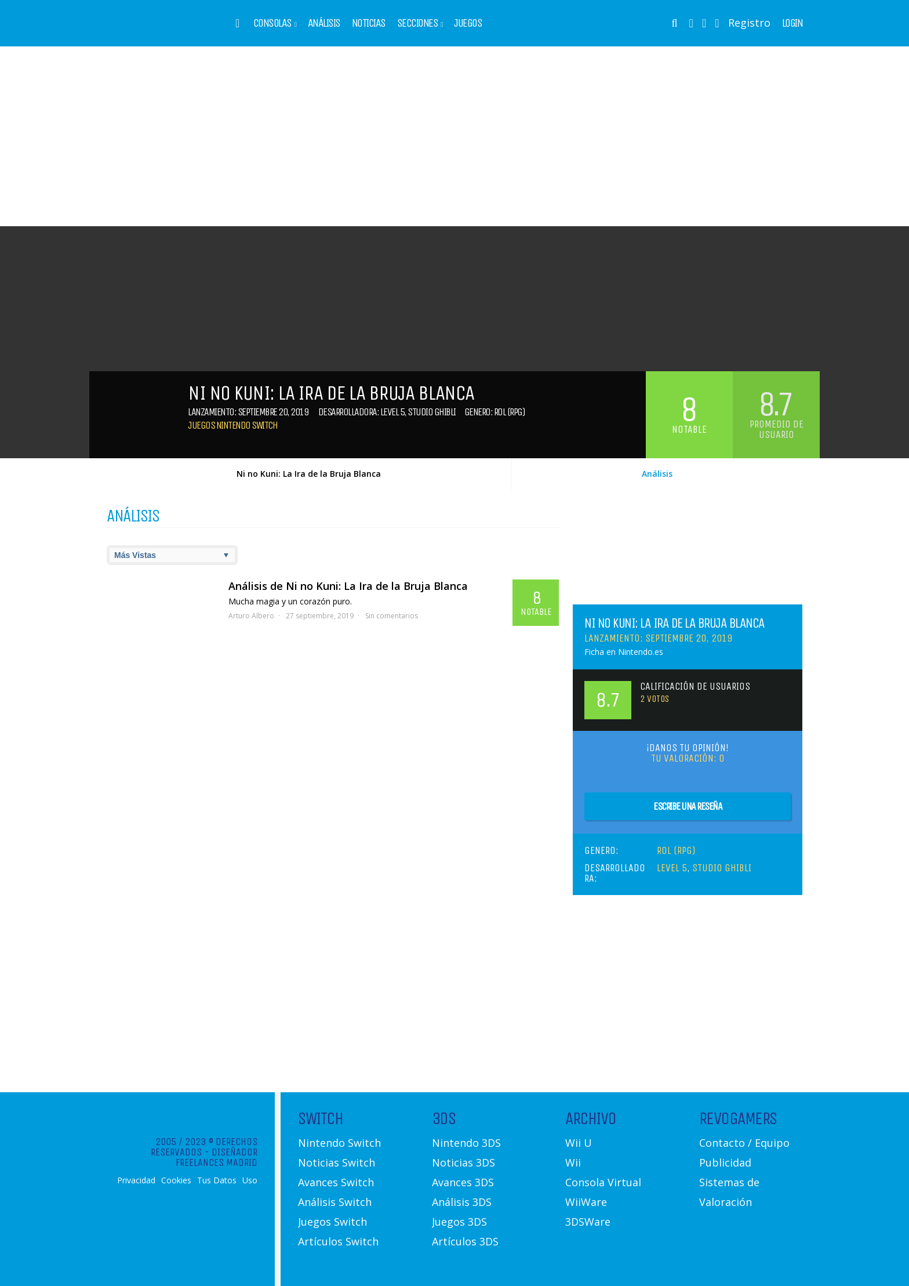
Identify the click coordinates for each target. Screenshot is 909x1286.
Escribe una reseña (687, 806)
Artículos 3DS (465, 1241)
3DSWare (587, 1222)
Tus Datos (217, 1180)
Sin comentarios (391, 616)
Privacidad (136, 1180)
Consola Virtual (603, 1182)
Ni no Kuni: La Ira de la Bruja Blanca (309, 473)
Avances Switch (336, 1182)
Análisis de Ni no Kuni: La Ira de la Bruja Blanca (348, 586)
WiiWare (586, 1202)
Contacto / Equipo (744, 1143)
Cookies (176, 1180)
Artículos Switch (338, 1241)
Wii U (578, 1143)
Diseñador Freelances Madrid (216, 1157)
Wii (573, 1162)
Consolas (272, 23)
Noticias (369, 23)
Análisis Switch (335, 1202)
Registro (749, 22)
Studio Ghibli (432, 411)
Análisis (324, 23)
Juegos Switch (332, 1222)
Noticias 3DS (463, 1162)
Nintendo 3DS (466, 1143)
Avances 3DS (463, 1182)
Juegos (468, 23)
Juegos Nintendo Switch (232, 425)
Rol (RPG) (509, 411)
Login (792, 23)
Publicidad (725, 1162)
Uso (249, 1180)
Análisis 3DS (462, 1202)
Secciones (417, 23)
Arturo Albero (251, 616)
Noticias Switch (336, 1162)
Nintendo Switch (339, 1143)
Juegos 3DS (459, 1222)
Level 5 (392, 411)
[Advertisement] (454, 136)
